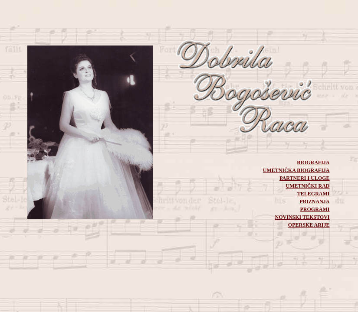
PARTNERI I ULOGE (304, 178)
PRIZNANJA (314, 201)
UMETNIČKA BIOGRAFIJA (296, 170)
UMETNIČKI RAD (307, 186)
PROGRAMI (315, 209)
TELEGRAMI (313, 194)
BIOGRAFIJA (313, 162)
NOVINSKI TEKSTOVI (302, 217)
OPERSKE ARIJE (309, 225)
